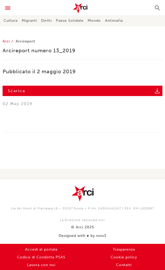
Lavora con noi (41, 265)
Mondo (94, 20)
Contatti (124, 265)
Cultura (11, 20)
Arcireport (25, 41)
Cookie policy (124, 257)
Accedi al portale (41, 249)
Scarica (16, 90)
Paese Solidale (70, 20)
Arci (82, 8)
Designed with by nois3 (82, 235)
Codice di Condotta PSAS (41, 257)
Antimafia (114, 20)
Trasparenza (124, 249)
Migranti (29, 20)
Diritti (46, 20)
